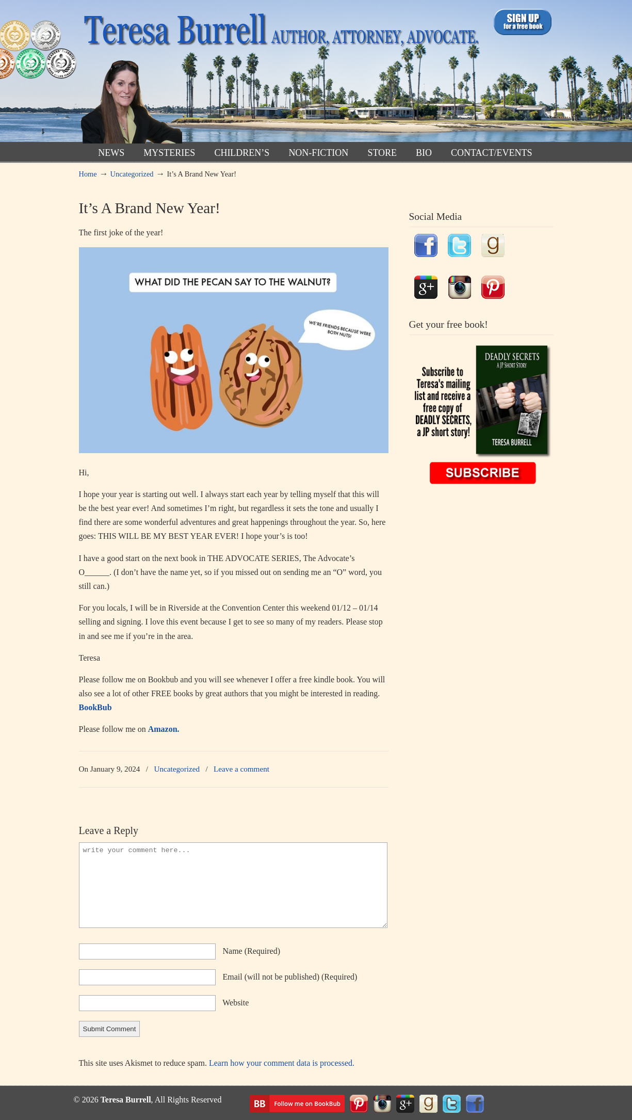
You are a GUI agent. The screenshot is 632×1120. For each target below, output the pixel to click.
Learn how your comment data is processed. (281, 1063)
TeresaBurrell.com (279, 74)
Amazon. (164, 729)
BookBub (95, 707)
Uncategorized (132, 174)
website (235, 1002)
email (290, 976)
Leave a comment (241, 768)
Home (88, 174)
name (252, 951)
